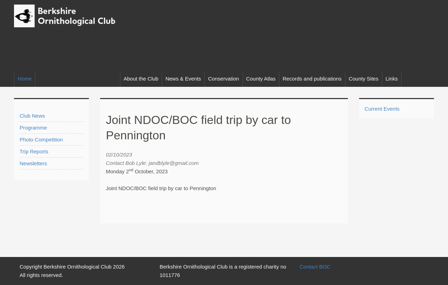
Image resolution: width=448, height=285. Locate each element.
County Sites (363, 79)
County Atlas (260, 79)
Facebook (426, 79)
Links (391, 79)
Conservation (223, 79)
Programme (33, 128)
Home (25, 79)
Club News (32, 116)
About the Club (141, 79)
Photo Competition (41, 139)
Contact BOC (315, 267)
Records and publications (312, 79)
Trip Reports (34, 151)
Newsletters (33, 163)
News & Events (183, 79)
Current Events (382, 109)
